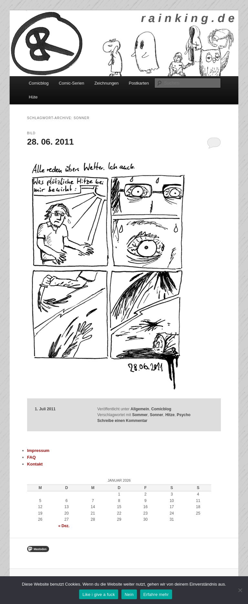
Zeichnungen (106, 83)
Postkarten (139, 83)
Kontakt (35, 464)
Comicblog (38, 83)
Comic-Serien (71, 83)
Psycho (184, 415)
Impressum (38, 450)
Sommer (140, 415)
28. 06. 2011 (50, 142)
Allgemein (139, 409)
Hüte (33, 97)
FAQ (31, 457)
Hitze (170, 415)
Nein (129, 594)
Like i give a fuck (98, 594)
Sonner (156, 415)
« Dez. (64, 526)
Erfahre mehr (156, 594)
